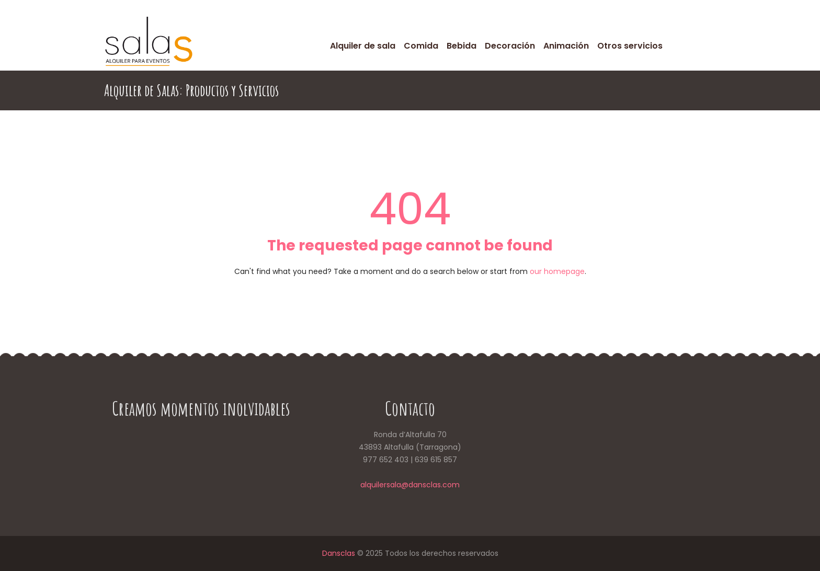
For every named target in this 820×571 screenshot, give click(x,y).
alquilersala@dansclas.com (410, 484)
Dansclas (338, 553)
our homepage (557, 271)
